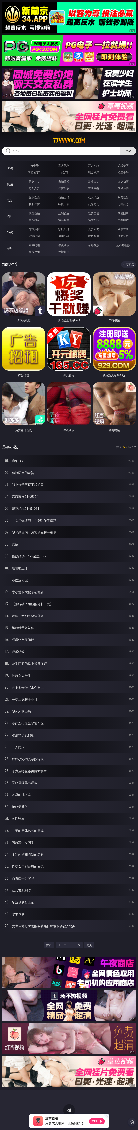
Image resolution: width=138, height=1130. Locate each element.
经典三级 (63, 204)
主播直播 (93, 188)
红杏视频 (34, 252)
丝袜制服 (63, 188)
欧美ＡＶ (93, 181)
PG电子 (34, 165)
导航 (10, 248)
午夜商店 (63, 245)
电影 (10, 200)
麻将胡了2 (34, 172)
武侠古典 (123, 229)
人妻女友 (93, 229)
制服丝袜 (34, 204)
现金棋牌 (93, 172)
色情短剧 (63, 252)
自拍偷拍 (63, 181)
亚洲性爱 (34, 197)
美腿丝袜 (34, 220)
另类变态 (123, 204)
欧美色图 (93, 213)
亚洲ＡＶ (34, 181)
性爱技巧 (123, 236)
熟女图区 (93, 220)
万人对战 (93, 165)
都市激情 (34, 229)
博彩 (10, 168)
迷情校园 (34, 236)
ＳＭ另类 (123, 188)
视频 (10, 184)
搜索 (128, 151)
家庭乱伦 (63, 229)
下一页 (76, 945)
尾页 (89, 945)
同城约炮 (34, 245)
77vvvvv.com (69, 141)
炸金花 (64, 172)
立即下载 (96, 1121)
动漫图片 (123, 213)
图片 (10, 216)
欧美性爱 (123, 197)
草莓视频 (93, 245)
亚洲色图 (63, 213)
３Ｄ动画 (123, 181)
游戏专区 (123, 165)
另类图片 (123, 220)
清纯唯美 (63, 220)
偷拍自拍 (63, 197)
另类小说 (63, 236)
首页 (49, 945)
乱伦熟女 (93, 204)
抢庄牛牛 (123, 172)
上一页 (62, 945)
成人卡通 (93, 197)
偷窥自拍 (34, 213)
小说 (10, 232)
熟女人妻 (34, 188)
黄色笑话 (93, 236)
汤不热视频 (123, 245)
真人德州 (63, 165)
